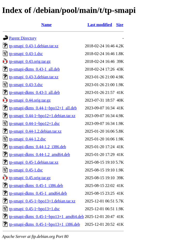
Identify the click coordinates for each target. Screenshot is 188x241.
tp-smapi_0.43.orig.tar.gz (30, 61)
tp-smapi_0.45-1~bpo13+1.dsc (34, 209)
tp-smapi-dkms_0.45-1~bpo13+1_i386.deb (44, 224)
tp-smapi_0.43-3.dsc (26, 84)
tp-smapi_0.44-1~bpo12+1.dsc (34, 123)
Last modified (100, 24)
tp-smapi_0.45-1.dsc (26, 170)
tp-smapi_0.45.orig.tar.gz (30, 178)
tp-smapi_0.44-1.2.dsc (27, 139)
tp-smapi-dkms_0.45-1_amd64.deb (38, 193)
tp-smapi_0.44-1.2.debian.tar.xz (35, 131)
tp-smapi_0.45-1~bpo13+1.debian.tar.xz (42, 201)
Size (119, 24)
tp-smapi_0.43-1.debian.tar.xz (33, 46)
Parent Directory (22, 38)
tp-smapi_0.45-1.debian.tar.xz (33, 162)
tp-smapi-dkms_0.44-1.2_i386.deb (37, 147)
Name (46, 24)
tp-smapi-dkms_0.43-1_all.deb (34, 69)
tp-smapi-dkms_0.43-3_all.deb (34, 92)
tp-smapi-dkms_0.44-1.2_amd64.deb (39, 154)
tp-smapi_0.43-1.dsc (26, 53)
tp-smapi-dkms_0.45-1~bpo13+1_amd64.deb (46, 216)
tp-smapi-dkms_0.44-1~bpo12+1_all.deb (43, 108)
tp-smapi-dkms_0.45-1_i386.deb (36, 185)
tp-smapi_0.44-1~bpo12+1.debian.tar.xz (42, 116)
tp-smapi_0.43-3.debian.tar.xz (33, 77)
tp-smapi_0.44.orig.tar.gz (30, 100)
